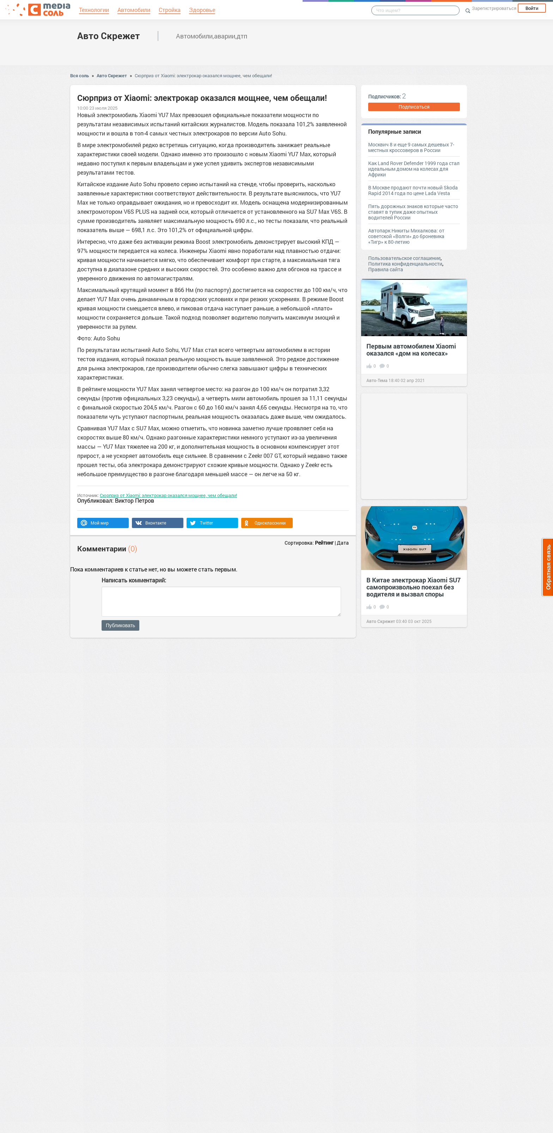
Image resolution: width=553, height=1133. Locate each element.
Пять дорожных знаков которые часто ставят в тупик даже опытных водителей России (413, 212)
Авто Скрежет (108, 36)
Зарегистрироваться (494, 8)
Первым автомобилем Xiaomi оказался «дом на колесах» (411, 350)
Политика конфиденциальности (405, 263)
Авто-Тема (377, 380)
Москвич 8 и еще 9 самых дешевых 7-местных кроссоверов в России (411, 147)
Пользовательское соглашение (404, 258)
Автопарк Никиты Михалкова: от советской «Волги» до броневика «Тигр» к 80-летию (406, 236)
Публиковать (120, 625)
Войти (531, 8)
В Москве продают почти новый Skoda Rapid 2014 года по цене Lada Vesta (413, 190)
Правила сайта (385, 269)
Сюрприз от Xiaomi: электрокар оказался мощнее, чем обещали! (203, 75)
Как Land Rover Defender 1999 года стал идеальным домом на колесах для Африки (414, 169)
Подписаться (414, 106)
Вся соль (79, 75)
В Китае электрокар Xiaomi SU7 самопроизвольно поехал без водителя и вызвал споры (413, 587)
